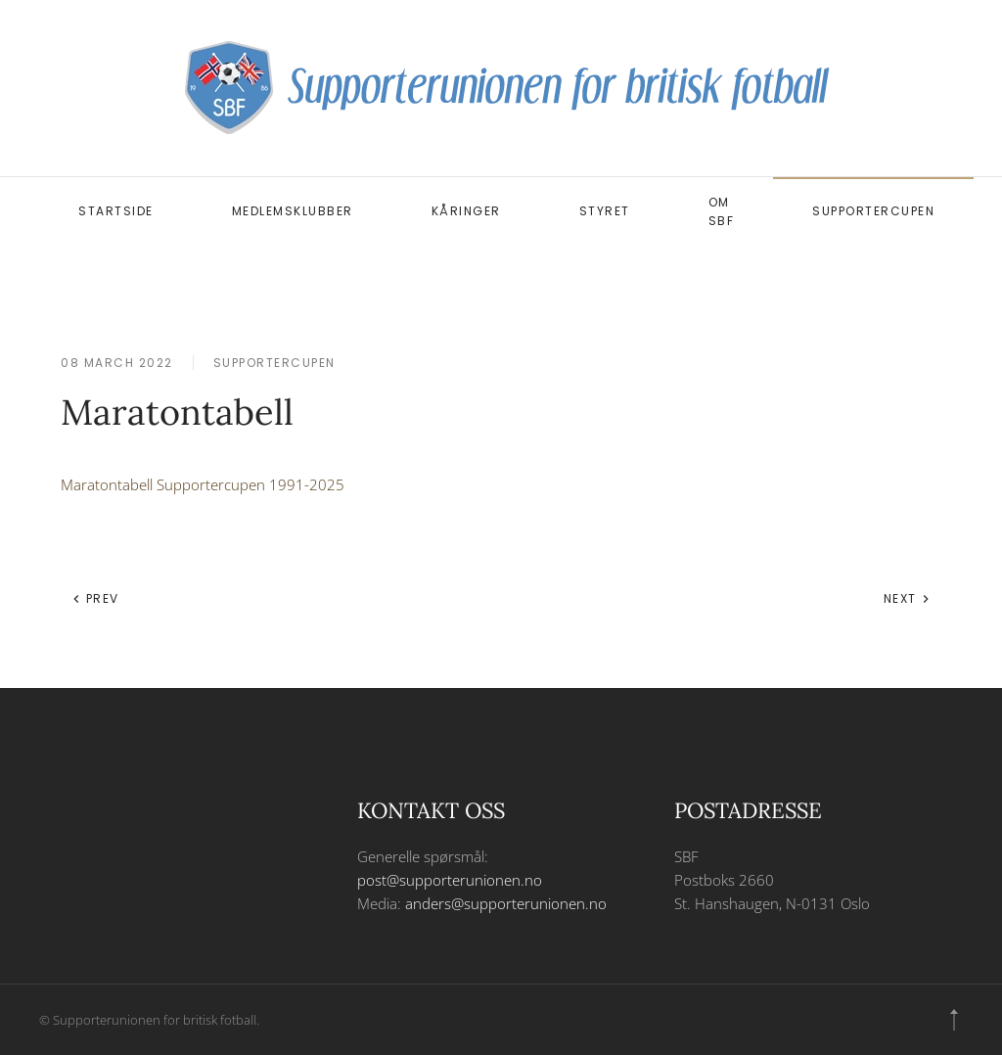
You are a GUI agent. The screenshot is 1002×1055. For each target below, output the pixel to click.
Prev (95, 598)
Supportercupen (873, 211)
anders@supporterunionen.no (506, 903)
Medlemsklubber (292, 211)
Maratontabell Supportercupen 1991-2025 (202, 484)
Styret (604, 211)
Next (908, 598)
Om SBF (721, 211)
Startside (116, 211)
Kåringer (466, 211)
